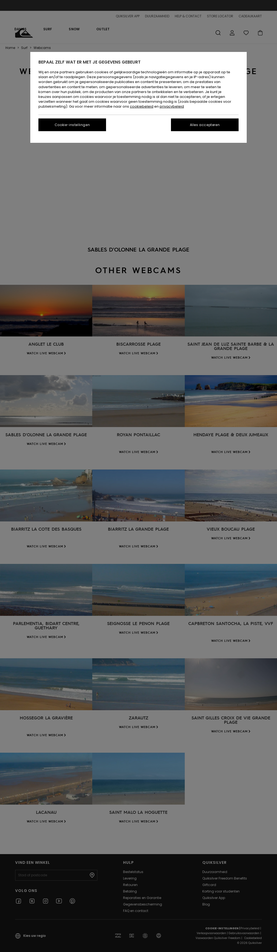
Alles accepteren (205, 125)
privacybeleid (172, 106)
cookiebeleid (141, 106)
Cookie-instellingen (72, 125)
